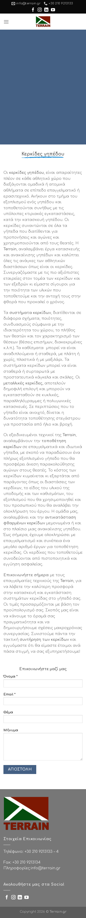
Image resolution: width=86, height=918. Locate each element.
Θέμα (43, 718)
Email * (43, 700)
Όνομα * (43, 682)
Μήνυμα (43, 746)
